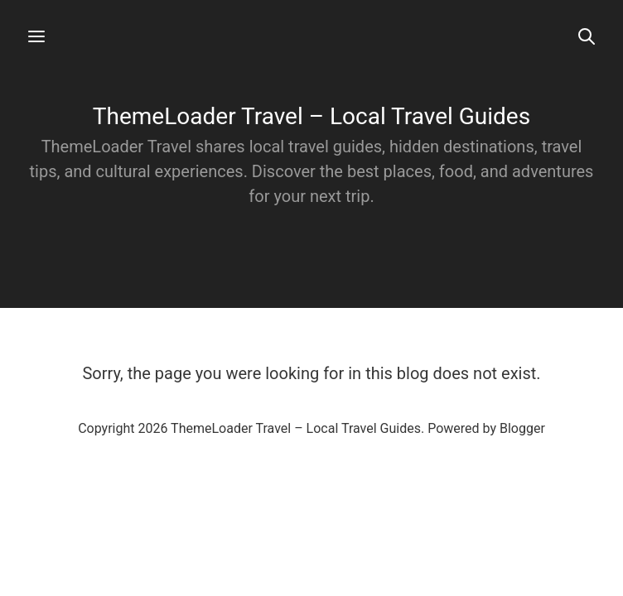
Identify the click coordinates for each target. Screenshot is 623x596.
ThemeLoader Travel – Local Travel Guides (311, 116)
